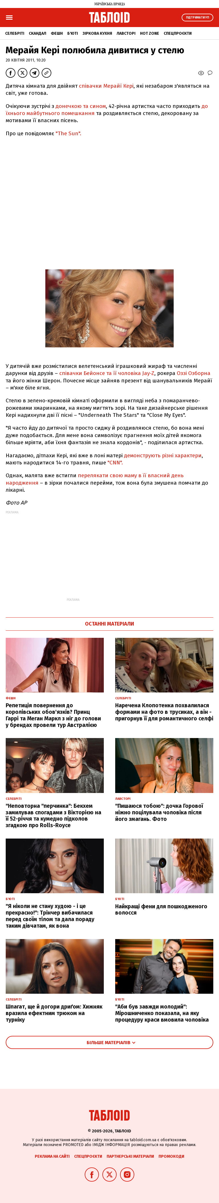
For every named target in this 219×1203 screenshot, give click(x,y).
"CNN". (115, 462)
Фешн (57, 33)
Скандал (37, 33)
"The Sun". (68, 133)
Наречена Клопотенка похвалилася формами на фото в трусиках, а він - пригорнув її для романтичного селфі (164, 712)
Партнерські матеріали (130, 1156)
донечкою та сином (81, 106)
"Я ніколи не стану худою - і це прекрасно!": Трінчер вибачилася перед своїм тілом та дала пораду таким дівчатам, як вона (50, 916)
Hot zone (149, 33)
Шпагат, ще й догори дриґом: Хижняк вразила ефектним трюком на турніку (54, 1013)
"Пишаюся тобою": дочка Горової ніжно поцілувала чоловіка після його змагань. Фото (159, 812)
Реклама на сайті (52, 1156)
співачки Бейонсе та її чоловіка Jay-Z (106, 373)
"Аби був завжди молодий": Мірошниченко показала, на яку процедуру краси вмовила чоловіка (162, 1013)
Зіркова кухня (97, 33)
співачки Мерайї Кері (106, 86)
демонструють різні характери (163, 455)
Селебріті (14, 33)
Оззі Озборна (193, 373)
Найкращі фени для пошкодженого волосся (161, 909)
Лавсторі (126, 33)
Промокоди (171, 1156)
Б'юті (72, 33)
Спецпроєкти (178, 33)
